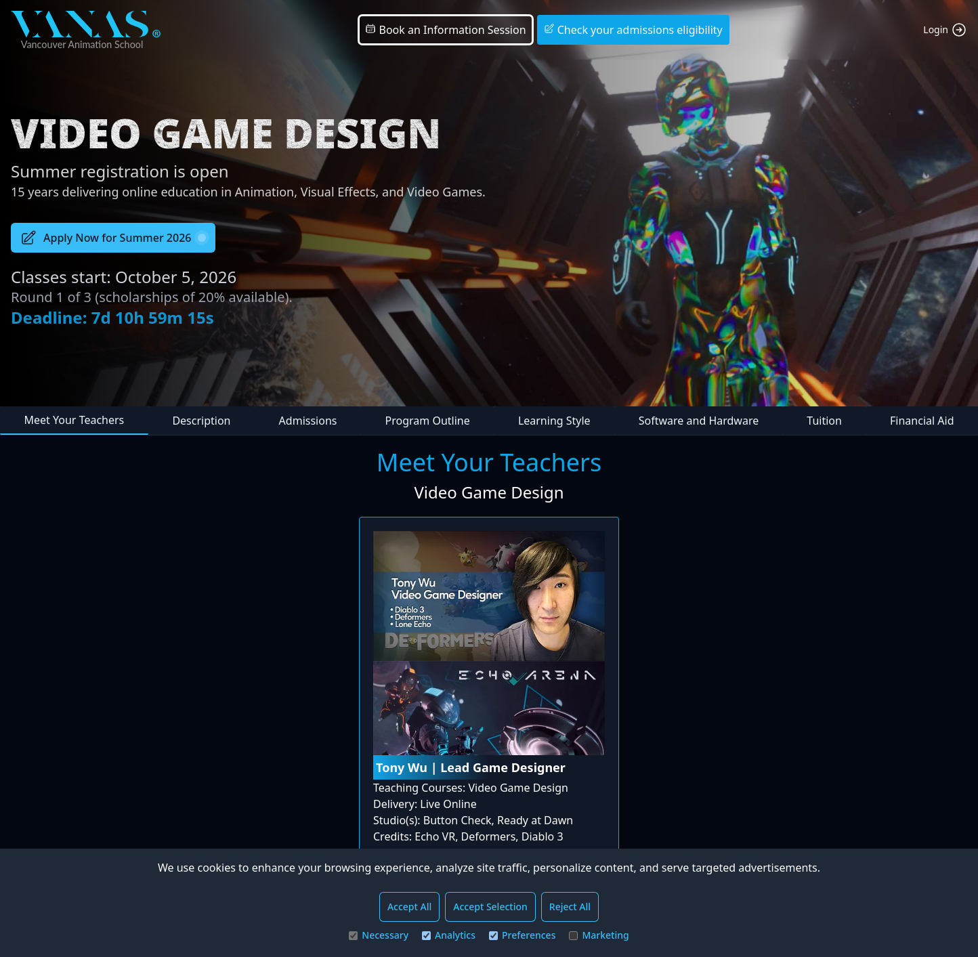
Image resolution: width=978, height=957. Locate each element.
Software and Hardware (699, 420)
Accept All (409, 906)
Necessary (378, 935)
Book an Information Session (445, 29)
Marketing (599, 935)
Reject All (570, 906)
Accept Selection (490, 906)
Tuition (824, 420)
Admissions (308, 420)
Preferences (522, 935)
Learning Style (554, 420)
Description (201, 420)
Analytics (448, 935)
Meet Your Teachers (74, 419)
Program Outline (427, 420)
